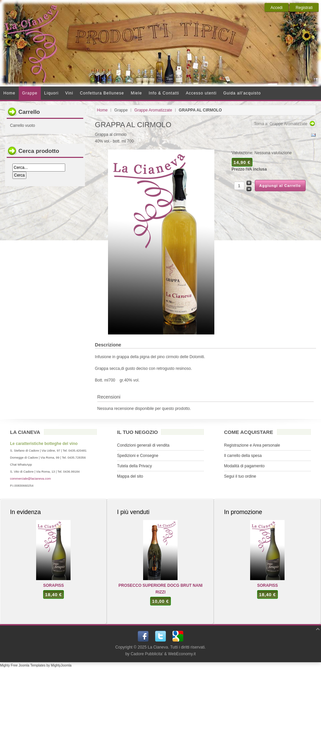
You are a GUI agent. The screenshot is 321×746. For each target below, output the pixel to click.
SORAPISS (53, 585)
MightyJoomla (61, 665)
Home (102, 110)
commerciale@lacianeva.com (30, 478)
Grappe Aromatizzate (153, 110)
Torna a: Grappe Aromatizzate (280, 123)
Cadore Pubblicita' (147, 654)
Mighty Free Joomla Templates (22, 665)
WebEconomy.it (182, 654)
